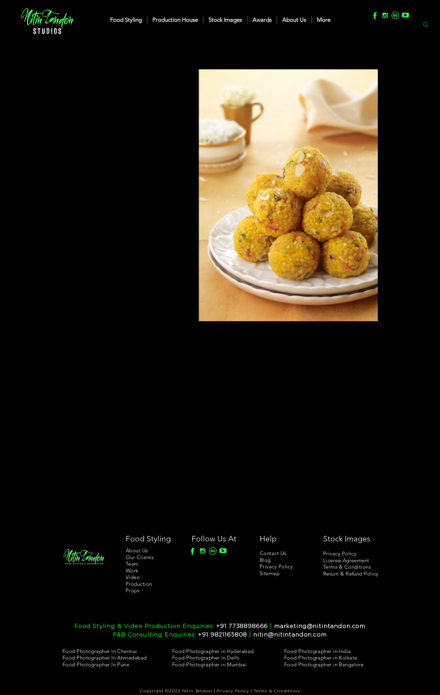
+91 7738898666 (242, 626)
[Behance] (395, 15)
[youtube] (405, 15)
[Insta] (385, 15)
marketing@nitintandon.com (319, 626)
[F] (375, 15)
